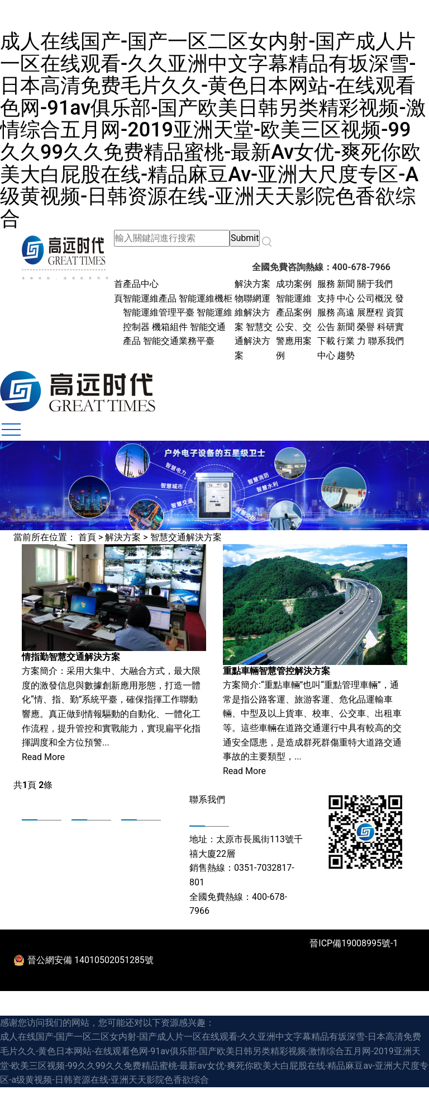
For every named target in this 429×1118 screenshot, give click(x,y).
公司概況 (375, 298)
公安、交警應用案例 (294, 341)
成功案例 (294, 284)
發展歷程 (37, 847)
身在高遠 (136, 833)
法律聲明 (391, 976)
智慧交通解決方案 (254, 341)
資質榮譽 (37, 862)
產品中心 (141, 284)
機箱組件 (171, 327)
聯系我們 (386, 341)
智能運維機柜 (205, 298)
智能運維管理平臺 (158, 312)
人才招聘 (136, 862)
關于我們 (375, 284)
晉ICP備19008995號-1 (353, 943)
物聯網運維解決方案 (252, 312)
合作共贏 (136, 847)
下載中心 (87, 862)
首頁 (87, 537)
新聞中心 (87, 847)
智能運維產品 (150, 298)
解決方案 (252, 284)
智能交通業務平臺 (178, 341)
